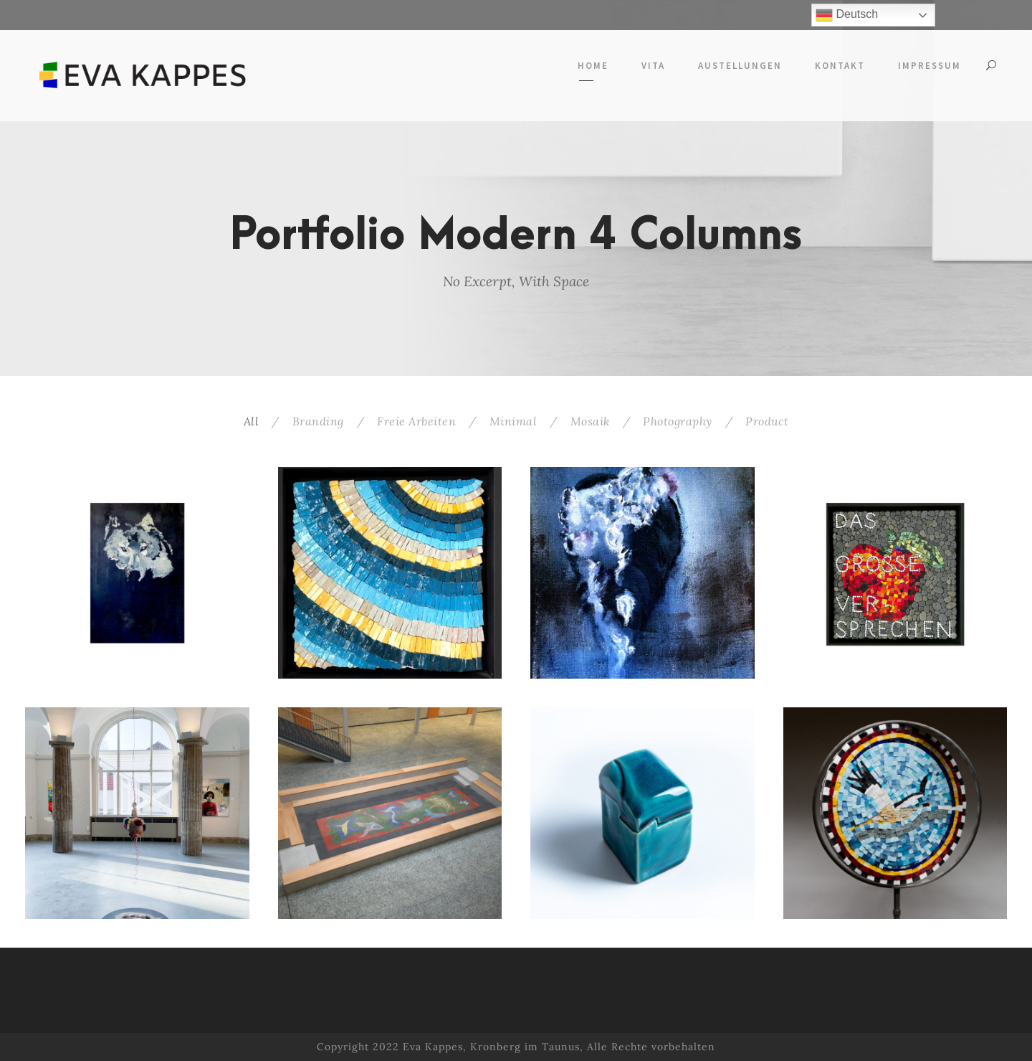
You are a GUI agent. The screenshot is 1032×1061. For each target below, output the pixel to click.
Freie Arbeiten (416, 421)
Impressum (929, 66)
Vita (653, 66)
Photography (677, 421)
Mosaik (590, 421)
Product (767, 421)
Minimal (513, 421)
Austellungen (740, 66)
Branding (318, 421)
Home (593, 66)
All (251, 421)
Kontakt (840, 66)
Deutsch (847, 15)
